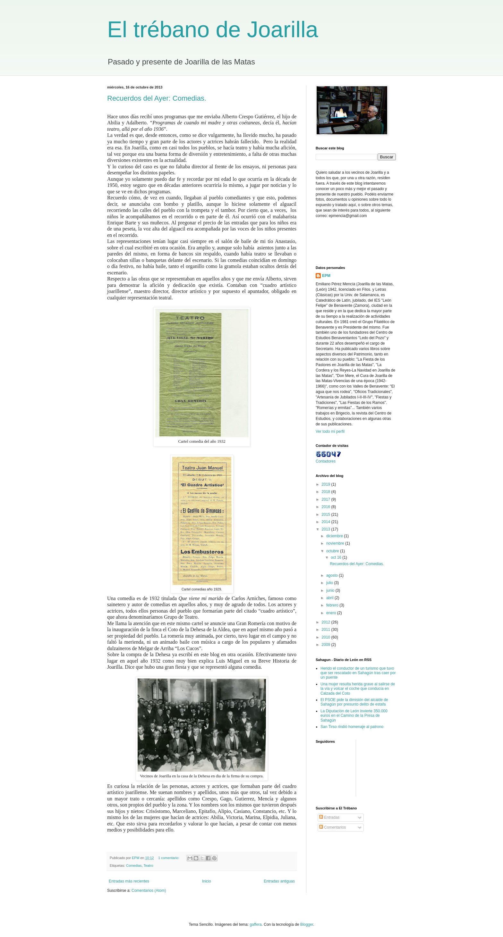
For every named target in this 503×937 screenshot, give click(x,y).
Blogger (306, 924)
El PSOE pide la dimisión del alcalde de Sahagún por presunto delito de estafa (354, 702)
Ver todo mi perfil (330, 431)
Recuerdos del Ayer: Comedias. (156, 98)
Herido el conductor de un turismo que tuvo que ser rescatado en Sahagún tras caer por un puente (358, 673)
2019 (326, 484)
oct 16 (336, 557)
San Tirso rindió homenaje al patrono (351, 726)
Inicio (206, 881)
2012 (326, 622)
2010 (326, 637)
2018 (326, 491)
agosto (332, 575)
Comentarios (332, 827)
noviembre (335, 543)
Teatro (148, 865)
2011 (326, 629)
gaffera (255, 924)
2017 (326, 499)
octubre (333, 551)
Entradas (329, 817)
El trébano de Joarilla (212, 29)
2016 (326, 507)
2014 (326, 522)
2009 (326, 644)
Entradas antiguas (279, 881)
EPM (326, 275)
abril (330, 598)
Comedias (134, 865)
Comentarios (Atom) (149, 890)
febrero (332, 605)
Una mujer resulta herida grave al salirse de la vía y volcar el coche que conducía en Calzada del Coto (357, 689)
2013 (326, 529)
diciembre (335, 536)
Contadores (326, 461)
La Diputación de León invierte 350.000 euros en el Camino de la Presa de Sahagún (354, 716)
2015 (326, 514)
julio (330, 583)
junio (331, 590)
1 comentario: (169, 858)
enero (331, 613)
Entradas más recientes (129, 881)
